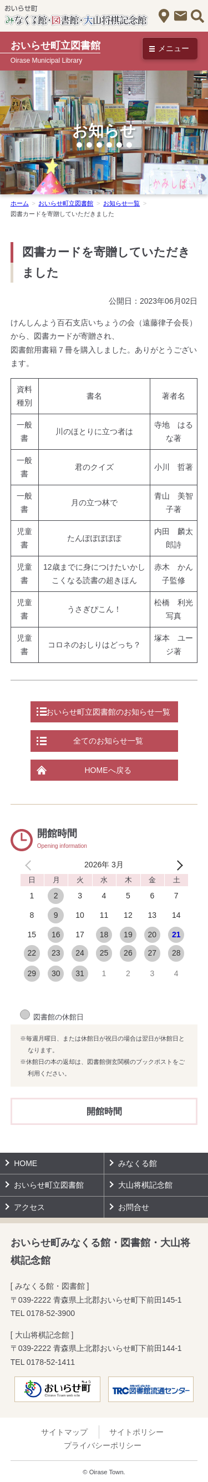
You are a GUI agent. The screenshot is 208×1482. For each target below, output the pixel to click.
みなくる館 (137, 1163)
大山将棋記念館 (145, 1184)
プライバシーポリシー (102, 1445)
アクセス (164, 16)
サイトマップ (64, 1432)
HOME (25, 1163)
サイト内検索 (197, 16)
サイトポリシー (136, 1432)
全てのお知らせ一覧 (108, 740)
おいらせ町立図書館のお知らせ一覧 (108, 711)
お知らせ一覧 (121, 203)
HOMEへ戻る (108, 770)
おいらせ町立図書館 (65, 203)
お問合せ (180, 16)
